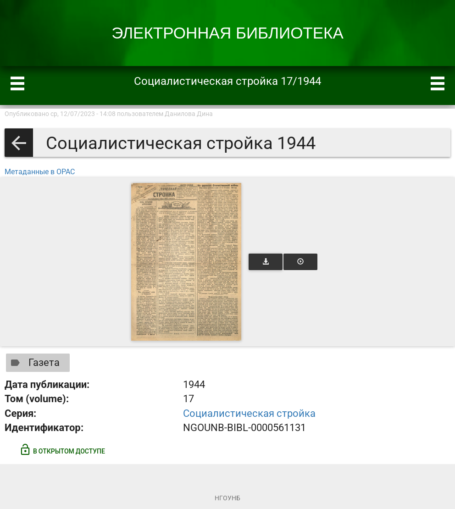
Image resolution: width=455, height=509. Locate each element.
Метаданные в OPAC (40, 171)
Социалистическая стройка (249, 413)
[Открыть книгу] (186, 262)
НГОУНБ (227, 498)
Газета (33, 362)
